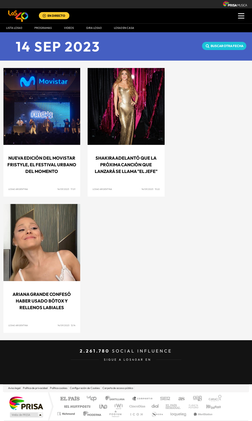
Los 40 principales (93, 399)
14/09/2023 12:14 (66, 325)
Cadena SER (163, 399)
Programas (43, 28)
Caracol (213, 399)
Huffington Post (76, 406)
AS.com (179, 399)
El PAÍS (70, 399)
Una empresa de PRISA (26, 403)
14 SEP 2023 (58, 46)
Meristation (202, 414)
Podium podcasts (115, 414)
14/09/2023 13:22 (151, 189)
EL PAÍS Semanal (173, 406)
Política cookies (58, 388)
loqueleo (179, 414)
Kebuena (209, 406)
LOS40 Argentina (18, 189)
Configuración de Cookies (85, 388)
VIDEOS (69, 28)
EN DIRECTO (56, 15)
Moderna (91, 414)
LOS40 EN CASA (124, 28)
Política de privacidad (35, 388)
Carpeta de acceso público (117, 388)
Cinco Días (137, 406)
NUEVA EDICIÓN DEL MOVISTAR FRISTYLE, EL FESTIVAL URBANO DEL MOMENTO (41, 164)
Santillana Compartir (142, 399)
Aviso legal (14, 388)
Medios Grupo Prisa (26, 415)
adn (196, 399)
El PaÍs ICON (136, 414)
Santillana (116, 399)
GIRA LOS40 (94, 28)
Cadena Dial (155, 406)
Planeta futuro (191, 406)
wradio (117, 406)
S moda (157, 414)
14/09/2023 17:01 (66, 189)
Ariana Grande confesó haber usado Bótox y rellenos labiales (42, 300)
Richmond (67, 414)
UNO (103, 406)
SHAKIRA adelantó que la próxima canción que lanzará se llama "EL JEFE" (126, 164)
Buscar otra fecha (227, 46)
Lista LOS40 (14, 28)
